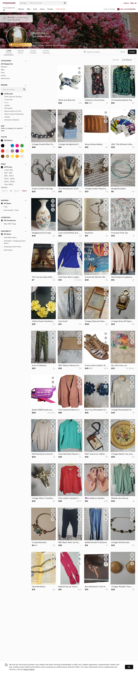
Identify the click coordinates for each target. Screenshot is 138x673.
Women (21, 9)
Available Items (8, 237)
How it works (109, 9)
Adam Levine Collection (12, 114)
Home (42, 9)
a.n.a (4, 102)
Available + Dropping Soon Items (13, 242)
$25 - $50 (6, 173)
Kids (35, 9)
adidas (5, 117)
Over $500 (7, 184)
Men (28, 9)
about (122, 52)
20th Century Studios (11, 97)
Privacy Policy (28, 669)
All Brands (7, 94)
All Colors (6, 140)
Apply (24, 191)
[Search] (46, 3)
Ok (129, 667)
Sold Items (7, 250)
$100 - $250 (8, 179)
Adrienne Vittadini (10, 120)
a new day (7, 99)
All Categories (7, 64)
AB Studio (6, 108)
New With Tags (8, 224)
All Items (6, 203)
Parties (50, 9)
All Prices (6, 167)
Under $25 (7, 170)
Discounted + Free (10, 210)
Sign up (133, 3)
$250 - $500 (8, 181)
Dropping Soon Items (11, 247)
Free (4, 207)
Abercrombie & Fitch (11, 111)
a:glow (5, 105)
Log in (126, 3)
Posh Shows (61, 9)
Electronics (5, 78)
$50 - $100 (7, 176)
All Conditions (8, 220)
